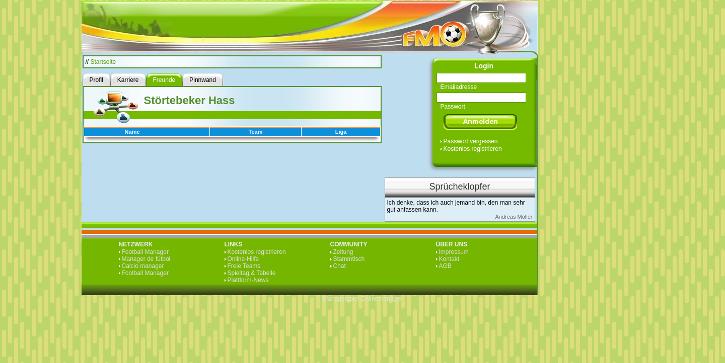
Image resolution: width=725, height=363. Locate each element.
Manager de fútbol (146, 258)
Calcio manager (143, 265)
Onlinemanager (381, 298)
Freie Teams (244, 265)
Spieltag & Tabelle (252, 273)
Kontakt (449, 258)
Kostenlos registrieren (473, 148)
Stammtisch (349, 258)
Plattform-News (248, 280)
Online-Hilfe (243, 258)
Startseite (103, 61)
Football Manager (145, 251)
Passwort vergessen (471, 141)
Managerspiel (341, 298)
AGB (445, 265)
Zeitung (343, 251)
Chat (339, 265)
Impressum (454, 251)
